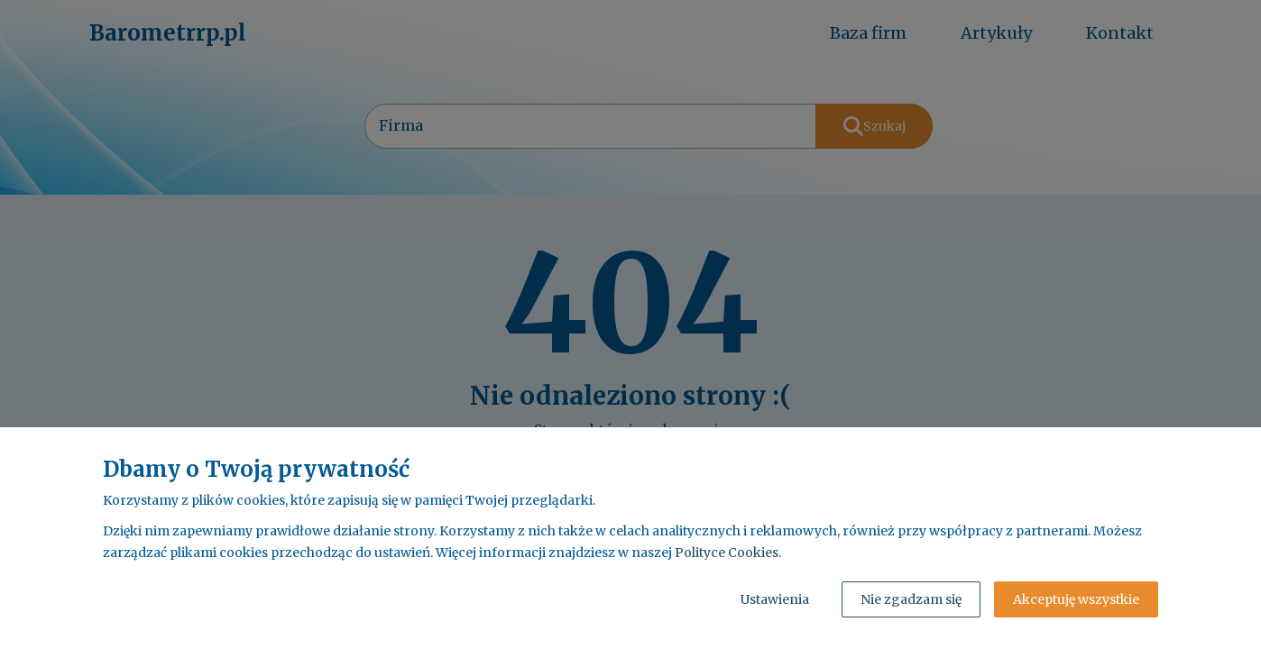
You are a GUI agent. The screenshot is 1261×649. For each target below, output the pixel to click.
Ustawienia (775, 599)
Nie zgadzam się (911, 599)
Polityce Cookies (726, 552)
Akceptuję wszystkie (1076, 599)
